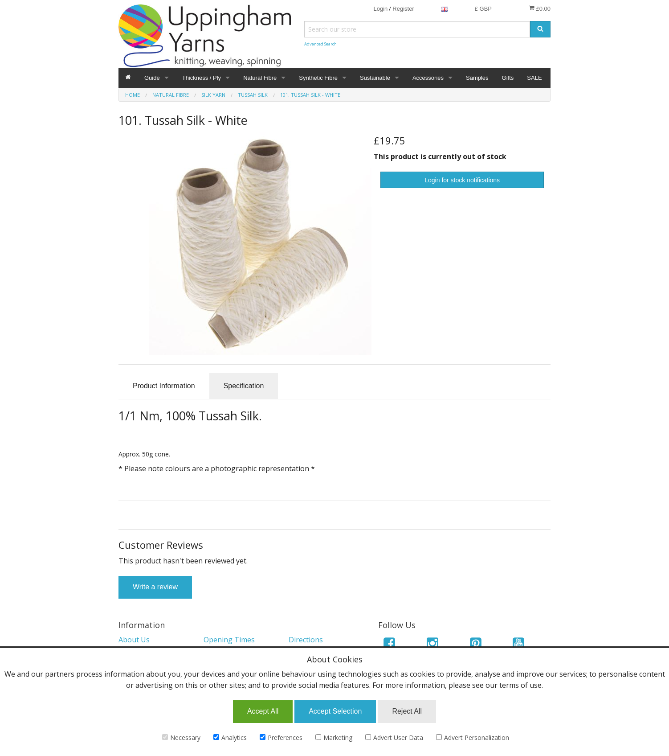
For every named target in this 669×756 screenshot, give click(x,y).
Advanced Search (320, 44)
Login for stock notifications (462, 180)
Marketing (333, 737)
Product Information (164, 386)
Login (380, 8)
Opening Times (229, 640)
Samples (477, 77)
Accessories (428, 77)
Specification (244, 386)
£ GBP (483, 8)
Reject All (407, 711)
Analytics (230, 737)
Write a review (155, 587)
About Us (134, 640)
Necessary (181, 737)
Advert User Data (394, 737)
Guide (152, 77)
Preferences (281, 737)
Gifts (508, 77)
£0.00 (540, 8)
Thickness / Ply (201, 77)
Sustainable (375, 77)
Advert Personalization (472, 737)
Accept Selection (335, 711)
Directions (306, 640)
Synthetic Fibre (318, 77)
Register (403, 8)
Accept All (262, 711)
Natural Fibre (260, 77)
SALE (534, 77)
